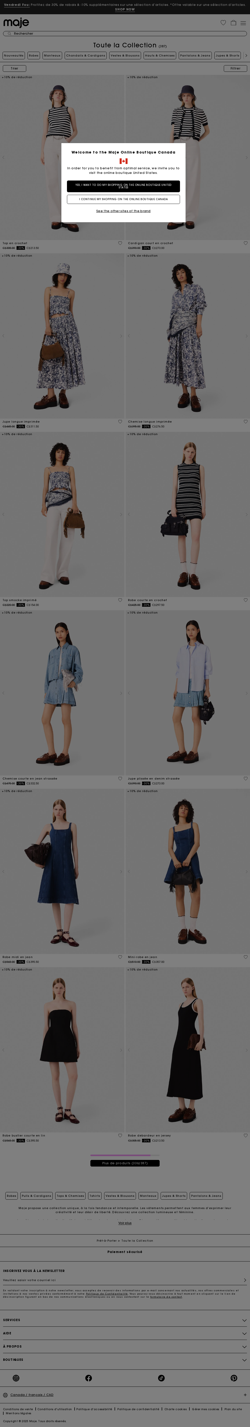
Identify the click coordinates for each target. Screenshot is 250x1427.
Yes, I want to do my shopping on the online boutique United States (125, 186)
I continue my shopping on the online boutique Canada (125, 199)
